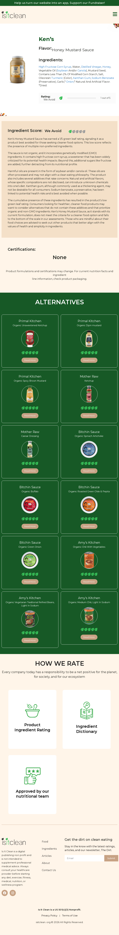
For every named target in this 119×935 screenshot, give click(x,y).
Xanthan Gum (82, 78)
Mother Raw (89, 376)
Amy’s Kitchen (89, 542)
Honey (106, 66)
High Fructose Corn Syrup (55, 66)
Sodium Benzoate (103, 78)
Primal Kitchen (30, 321)
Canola (81, 70)
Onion (70, 81)
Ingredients (50, 848)
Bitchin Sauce (89, 432)
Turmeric (57, 78)
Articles (48, 855)
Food (46, 841)
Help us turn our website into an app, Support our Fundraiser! (59, 3)
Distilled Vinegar (91, 66)
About (47, 863)
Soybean (62, 70)
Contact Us (50, 870)
